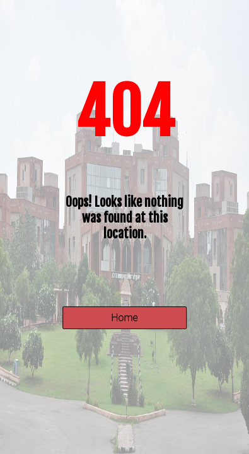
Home (124, 317)
